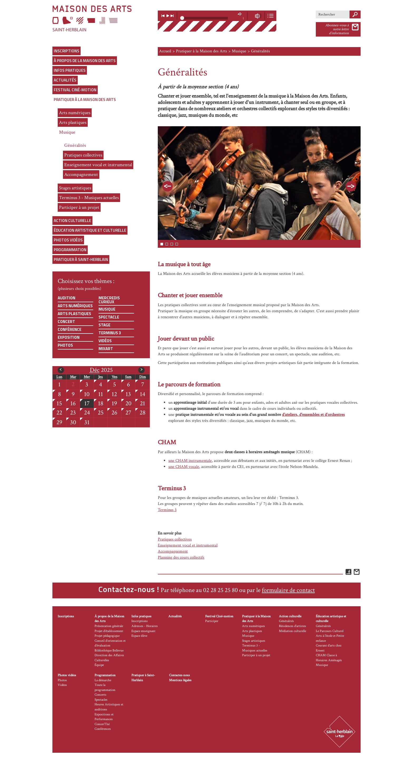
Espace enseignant (143, 631)
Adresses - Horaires (144, 626)
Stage (104, 325)
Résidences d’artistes (292, 626)
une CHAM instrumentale (190, 460)
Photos (65, 345)
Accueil (165, 51)
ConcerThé (102, 724)
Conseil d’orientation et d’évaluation (110, 643)
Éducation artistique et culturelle (90, 230)
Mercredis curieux (109, 300)
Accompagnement (81, 174)
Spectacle (109, 317)
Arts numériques (74, 113)
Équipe (99, 665)
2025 (101, 370)
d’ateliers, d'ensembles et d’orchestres (313, 414)
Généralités (75, 145)
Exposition (69, 337)
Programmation (70, 250)
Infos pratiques (70, 70)
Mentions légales (180, 680)
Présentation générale (109, 626)
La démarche (103, 680)
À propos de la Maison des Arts (85, 61)
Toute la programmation (105, 687)
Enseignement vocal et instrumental (98, 165)
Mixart (106, 349)
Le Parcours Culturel (329, 631)
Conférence (69, 329)
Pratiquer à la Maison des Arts (85, 100)
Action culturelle (72, 221)
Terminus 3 (110, 333)
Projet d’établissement (109, 631)
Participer (211, 621)
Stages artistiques (75, 188)
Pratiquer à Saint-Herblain (81, 259)
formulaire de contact (288, 590)
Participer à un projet (79, 207)
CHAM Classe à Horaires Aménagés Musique (329, 660)
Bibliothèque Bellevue (109, 650)
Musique (67, 132)
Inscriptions (66, 51)
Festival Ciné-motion (75, 90)
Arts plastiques (72, 122)
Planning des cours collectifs (181, 557)
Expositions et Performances (104, 717)
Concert (66, 322)
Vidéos (105, 341)
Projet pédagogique (107, 636)
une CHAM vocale (183, 466)
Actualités (65, 80)
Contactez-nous (179, 675)
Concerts (100, 695)
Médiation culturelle (292, 631)
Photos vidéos (68, 240)
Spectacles (101, 700)
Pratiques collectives (83, 155)
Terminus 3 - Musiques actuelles (89, 198)
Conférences (103, 729)
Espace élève (139, 636)
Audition (66, 298)
